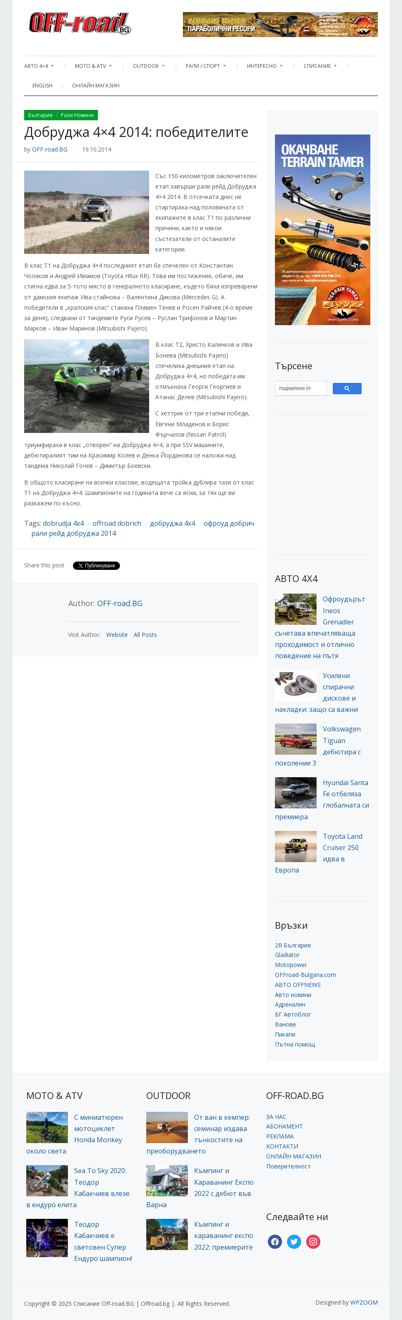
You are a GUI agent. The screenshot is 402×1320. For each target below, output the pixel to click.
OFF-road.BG (49, 149)
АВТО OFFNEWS (298, 985)
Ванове (285, 1024)
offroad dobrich (116, 523)
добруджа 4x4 (172, 523)
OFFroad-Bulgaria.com (305, 975)
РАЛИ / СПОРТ (201, 68)
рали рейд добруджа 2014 (73, 533)
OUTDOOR (145, 68)
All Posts (145, 635)
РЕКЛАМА (280, 1136)
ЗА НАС (276, 1117)
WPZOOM (364, 1302)
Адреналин (290, 1004)
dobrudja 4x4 (63, 523)
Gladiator (287, 955)
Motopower (291, 965)
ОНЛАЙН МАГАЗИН (96, 85)
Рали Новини (77, 115)
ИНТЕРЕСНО (260, 68)
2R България (293, 945)
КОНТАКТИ (282, 1146)
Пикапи (285, 1034)
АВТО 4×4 (39, 68)
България (40, 115)
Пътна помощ (295, 1044)
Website (117, 635)
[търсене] (294, 388)
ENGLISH (42, 85)
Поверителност (288, 1166)
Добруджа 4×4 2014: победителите (136, 132)
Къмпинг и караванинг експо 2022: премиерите (223, 1235)
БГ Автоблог (293, 1014)
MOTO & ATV (89, 68)
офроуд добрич (229, 523)
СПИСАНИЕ (316, 68)
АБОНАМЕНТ (284, 1126)
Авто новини (293, 995)
